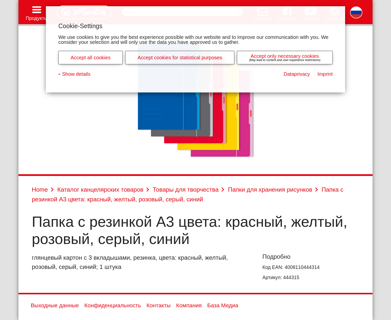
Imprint (325, 74)
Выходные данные (55, 305)
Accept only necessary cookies (285, 56)
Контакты (158, 305)
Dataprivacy (297, 74)
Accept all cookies (90, 57)
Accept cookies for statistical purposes (179, 57)
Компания (188, 305)
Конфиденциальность (112, 305)
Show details (76, 74)
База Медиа (222, 305)
